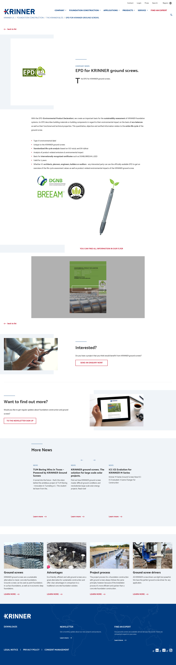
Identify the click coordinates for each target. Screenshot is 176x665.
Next (94, 460)
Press (147, 3)
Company (59, 10)
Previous (82, 460)
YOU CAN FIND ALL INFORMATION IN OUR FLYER (101, 248)
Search (155, 3)
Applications (110, 10)
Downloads (10, 627)
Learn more (64, 638)
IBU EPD (88, 288)
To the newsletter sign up (20, 420)
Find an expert (158, 10)
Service (141, 10)
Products (127, 10)
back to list (11, 29)
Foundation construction (83, 10)
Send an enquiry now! (91, 362)
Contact (130, 3)
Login (139, 3)
